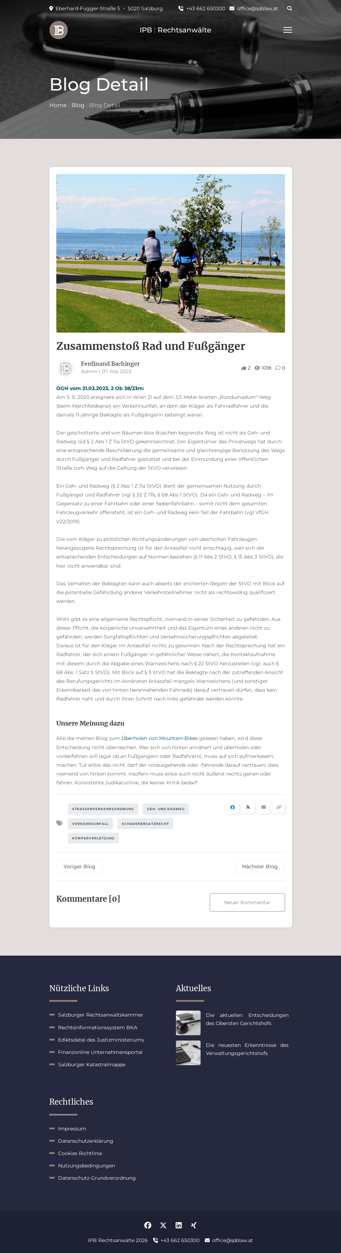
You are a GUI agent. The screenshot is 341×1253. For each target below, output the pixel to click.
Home (58, 105)
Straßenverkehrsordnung (103, 809)
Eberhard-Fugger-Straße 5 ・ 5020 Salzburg (106, 8)
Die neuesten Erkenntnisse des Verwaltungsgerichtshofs (247, 1049)
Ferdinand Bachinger (110, 363)
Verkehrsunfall (90, 824)
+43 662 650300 (201, 8)
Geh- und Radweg (166, 809)
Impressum (72, 1128)
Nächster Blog (260, 866)
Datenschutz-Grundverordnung (97, 1178)
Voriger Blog (79, 866)
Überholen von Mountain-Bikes (159, 738)
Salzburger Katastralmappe (91, 1064)
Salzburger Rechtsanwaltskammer (100, 1015)
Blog (77, 105)
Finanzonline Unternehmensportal (100, 1052)
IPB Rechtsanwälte (175, 30)
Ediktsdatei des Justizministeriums (101, 1040)
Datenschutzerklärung (85, 1141)
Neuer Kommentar (247, 902)
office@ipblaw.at (253, 8)
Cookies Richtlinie (80, 1153)
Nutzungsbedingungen (86, 1165)
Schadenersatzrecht (145, 824)
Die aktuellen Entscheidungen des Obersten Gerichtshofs (247, 1019)
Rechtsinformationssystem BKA (97, 1027)
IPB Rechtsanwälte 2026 (118, 1240)
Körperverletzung (93, 838)
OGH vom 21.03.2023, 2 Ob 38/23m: (100, 388)
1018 (263, 368)
